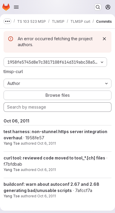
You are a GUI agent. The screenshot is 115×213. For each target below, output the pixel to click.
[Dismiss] (104, 38)
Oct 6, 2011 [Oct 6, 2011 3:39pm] (46, 169)
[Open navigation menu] (16, 7)
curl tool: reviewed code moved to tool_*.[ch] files (54, 157)
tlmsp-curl (13, 71)
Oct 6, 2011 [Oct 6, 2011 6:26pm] (46, 143)
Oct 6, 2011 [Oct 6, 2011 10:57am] (46, 196)
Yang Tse (12, 143)
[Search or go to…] (97, 7)
